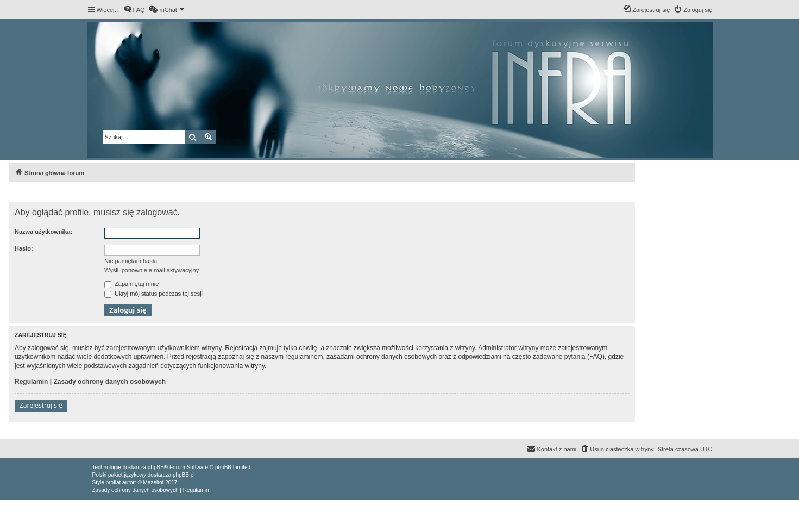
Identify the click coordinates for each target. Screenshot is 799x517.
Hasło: (24, 248)
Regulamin (31, 381)
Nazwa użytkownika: (43, 231)
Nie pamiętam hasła (130, 261)
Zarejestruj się (41, 405)
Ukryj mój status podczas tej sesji (153, 293)
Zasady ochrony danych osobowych (109, 381)
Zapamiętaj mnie (131, 284)
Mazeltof (153, 482)
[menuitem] (134, 9)
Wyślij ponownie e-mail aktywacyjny (151, 270)
